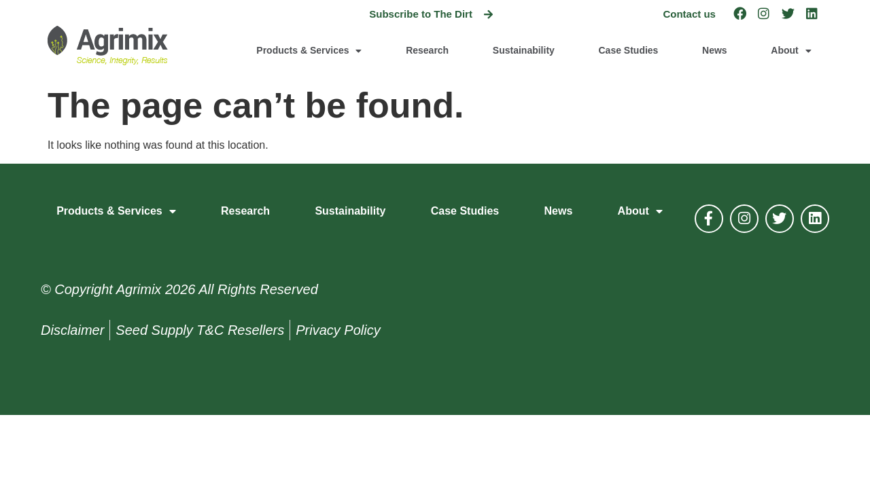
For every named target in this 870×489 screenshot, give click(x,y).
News (714, 50)
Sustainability (524, 50)
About (791, 50)
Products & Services (309, 50)
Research (427, 50)
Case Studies (628, 50)
